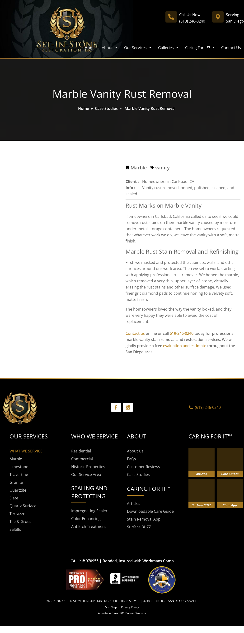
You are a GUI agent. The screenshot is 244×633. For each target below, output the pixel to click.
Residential (81, 451)
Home (90, 47)
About (110, 47)
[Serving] (218, 17)
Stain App (230, 505)
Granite (16, 482)
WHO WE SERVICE (94, 436)
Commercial (82, 458)
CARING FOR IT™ (210, 436)
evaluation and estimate (184, 345)
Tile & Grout (20, 521)
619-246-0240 (181, 333)
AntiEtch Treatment (88, 526)
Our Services (138, 47)
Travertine (18, 474)
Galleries (168, 47)
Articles (133, 503)
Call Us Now (190, 14)
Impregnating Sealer (89, 510)
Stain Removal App (143, 519)
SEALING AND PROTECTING (89, 492)
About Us (135, 451)
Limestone (18, 466)
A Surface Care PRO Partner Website (122, 613)
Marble (15, 458)
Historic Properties (88, 466)
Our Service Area (86, 474)
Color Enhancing (86, 518)
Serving (232, 14)
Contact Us (231, 47)
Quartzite (17, 490)
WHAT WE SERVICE (25, 451)
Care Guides (230, 474)
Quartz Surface (22, 505)
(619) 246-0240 (192, 21)
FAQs (131, 458)
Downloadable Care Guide (150, 511)
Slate (13, 498)
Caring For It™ (200, 47)
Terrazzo (17, 513)
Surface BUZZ (139, 527)
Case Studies (106, 108)
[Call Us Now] (171, 17)
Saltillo (15, 529)
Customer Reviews (143, 466)
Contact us (135, 333)
